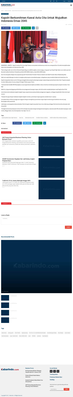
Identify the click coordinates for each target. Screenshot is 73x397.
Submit (68, 227)
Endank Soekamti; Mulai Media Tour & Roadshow (34, 381)
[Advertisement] (36, 351)
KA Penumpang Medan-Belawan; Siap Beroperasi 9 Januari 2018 (33, 371)
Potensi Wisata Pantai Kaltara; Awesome (32, 376)
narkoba (39, 336)
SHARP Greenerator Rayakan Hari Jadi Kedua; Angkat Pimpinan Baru (18, 160)
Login (64, 1)
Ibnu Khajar (60, 332)
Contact (3, 1)
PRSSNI (33, 336)
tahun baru (4, 332)
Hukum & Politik (8, 10)
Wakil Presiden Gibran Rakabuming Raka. (58, 117)
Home (2, 10)
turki (29, 336)
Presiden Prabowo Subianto (42, 117)
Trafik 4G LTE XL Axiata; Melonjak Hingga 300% (16, 180)
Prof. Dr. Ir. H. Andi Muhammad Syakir (37, 332)
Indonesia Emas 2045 (29, 117)
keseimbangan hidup (51, 332)
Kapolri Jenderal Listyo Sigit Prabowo (9, 117)
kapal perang (25, 332)
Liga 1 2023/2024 (13, 336)
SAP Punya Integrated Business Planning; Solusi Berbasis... (33, 385)
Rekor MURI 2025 (23, 336)
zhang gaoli (10, 332)
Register (69, 1)
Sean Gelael (67, 332)
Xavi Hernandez (5, 336)
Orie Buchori (4, 128)
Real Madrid (45, 336)
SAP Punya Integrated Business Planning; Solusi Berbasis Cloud (16, 138)
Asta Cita (21, 117)
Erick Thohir (17, 332)
